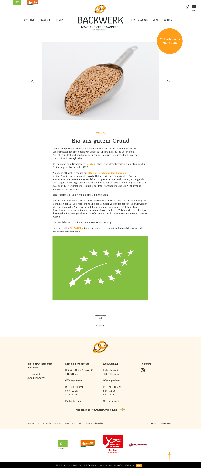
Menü (194, 7)
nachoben (169, 459)
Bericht (90, 163)
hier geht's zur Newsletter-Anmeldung (96, 409)
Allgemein (100, 326)
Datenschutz (166, 423)
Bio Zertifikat (76, 228)
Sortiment (30, 20)
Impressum (151, 423)
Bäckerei (46, 20)
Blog (156, 20)
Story (59, 20)
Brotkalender (139, 20)
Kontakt (168, 20)
